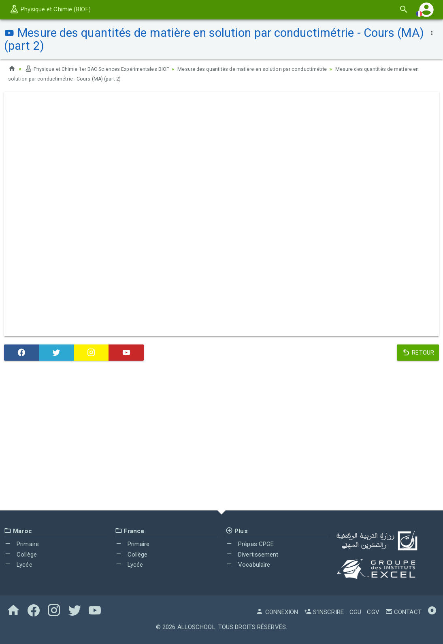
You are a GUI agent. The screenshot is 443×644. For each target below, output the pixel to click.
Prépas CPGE (250, 544)
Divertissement (252, 554)
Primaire (21, 544)
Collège (20, 554)
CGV (373, 612)
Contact (403, 612)
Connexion (277, 612)
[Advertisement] (221, 437)
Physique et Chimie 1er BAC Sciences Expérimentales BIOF (105, 69)
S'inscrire (324, 612)
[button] (426, 9)
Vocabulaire (248, 564)
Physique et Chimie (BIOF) (50, 9)
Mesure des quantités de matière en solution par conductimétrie (277, 69)
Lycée (18, 564)
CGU (355, 612)
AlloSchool (196, 627)
